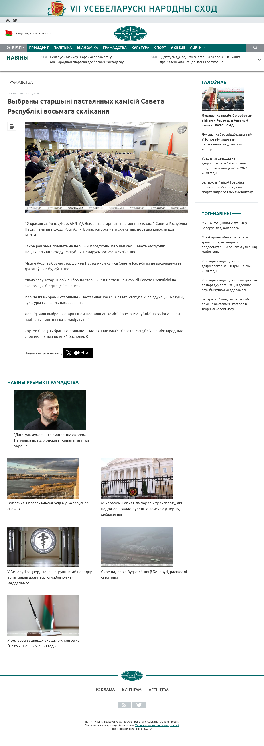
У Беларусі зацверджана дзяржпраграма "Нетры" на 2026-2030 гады (227, 266)
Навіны (18, 58)
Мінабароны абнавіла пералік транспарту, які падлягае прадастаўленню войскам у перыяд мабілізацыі (141, 508)
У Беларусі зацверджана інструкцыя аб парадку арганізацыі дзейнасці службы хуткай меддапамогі (49, 577)
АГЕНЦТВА (159, 690)
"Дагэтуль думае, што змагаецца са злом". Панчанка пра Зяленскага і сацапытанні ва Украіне (51, 440)
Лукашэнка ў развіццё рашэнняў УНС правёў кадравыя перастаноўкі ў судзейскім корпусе (227, 142)
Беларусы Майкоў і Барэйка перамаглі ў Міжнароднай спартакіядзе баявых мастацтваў (227, 187)
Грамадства (115, 48)
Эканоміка (87, 48)
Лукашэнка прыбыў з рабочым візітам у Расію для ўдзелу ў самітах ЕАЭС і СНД (227, 120)
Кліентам (132, 690)
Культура (140, 48)
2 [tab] (245, 212)
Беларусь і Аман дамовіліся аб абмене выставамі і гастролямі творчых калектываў (226, 304)
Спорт (160, 48)
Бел (17, 47)
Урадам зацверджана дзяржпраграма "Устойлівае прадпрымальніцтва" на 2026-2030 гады (225, 166)
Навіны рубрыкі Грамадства (43, 382)
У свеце (178, 48)
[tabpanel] (230, 268)
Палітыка (62, 48)
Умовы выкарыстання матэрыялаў (157, 725)
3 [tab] (254, 212)
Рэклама (105, 690)
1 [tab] (236, 212)
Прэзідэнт (39, 48)
